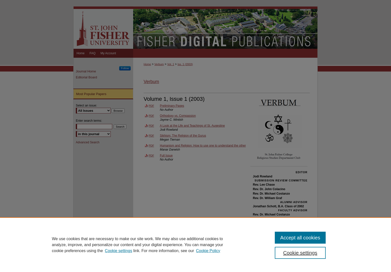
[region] (195, 244)
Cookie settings (118, 251)
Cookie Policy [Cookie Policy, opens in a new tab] (208, 251)
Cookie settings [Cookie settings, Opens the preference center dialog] (300, 253)
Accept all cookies (300, 237)
